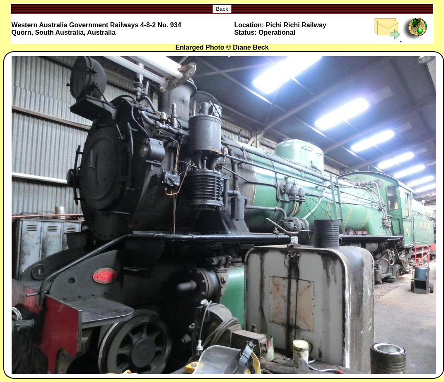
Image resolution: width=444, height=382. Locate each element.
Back (222, 9)
